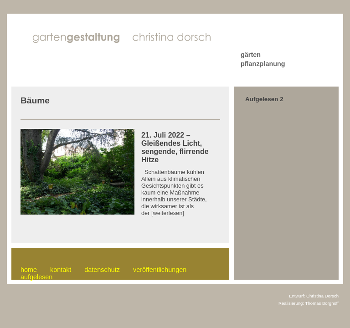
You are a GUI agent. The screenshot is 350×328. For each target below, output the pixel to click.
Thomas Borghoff (322, 303)
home (29, 269)
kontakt (60, 269)
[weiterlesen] (167, 213)
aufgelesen (36, 277)
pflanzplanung (263, 63)
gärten (251, 54)
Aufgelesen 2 (264, 99)
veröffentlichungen (159, 269)
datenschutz (102, 269)
